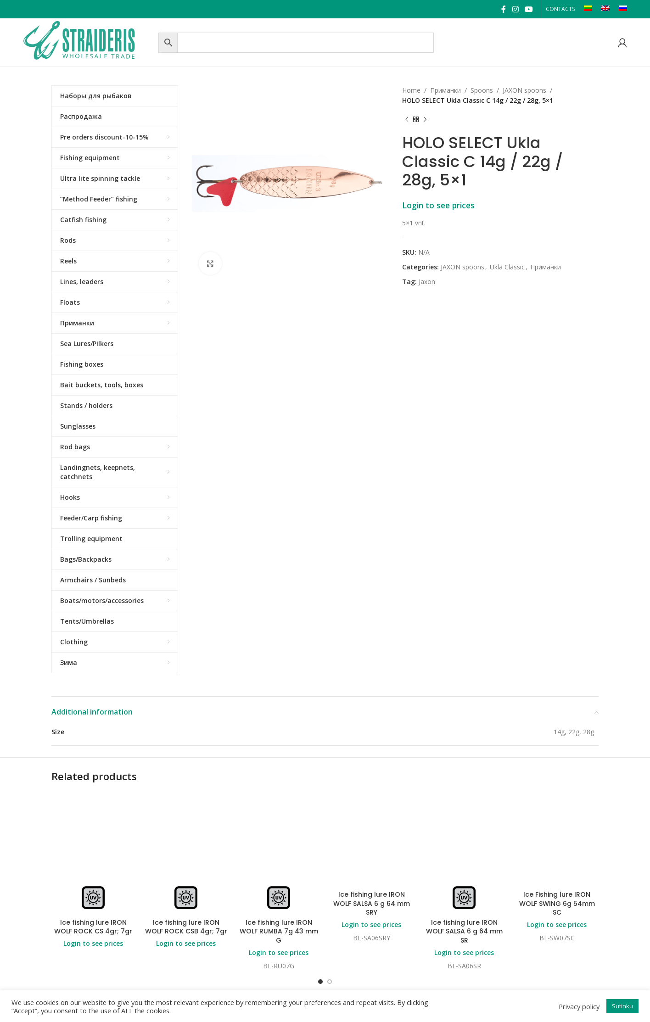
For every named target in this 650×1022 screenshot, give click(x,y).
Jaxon (427, 281)
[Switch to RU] (623, 9)
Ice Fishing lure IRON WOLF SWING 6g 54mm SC (557, 903)
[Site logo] (88, 41)
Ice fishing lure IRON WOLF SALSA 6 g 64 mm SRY (371, 903)
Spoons (482, 90)
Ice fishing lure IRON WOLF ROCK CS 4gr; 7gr (93, 927)
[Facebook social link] (504, 9)
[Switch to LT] (588, 9)
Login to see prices (438, 205)
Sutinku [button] (622, 1006)
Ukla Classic (507, 266)
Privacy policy (579, 1006)
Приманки (445, 90)
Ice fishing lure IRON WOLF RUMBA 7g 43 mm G (279, 931)
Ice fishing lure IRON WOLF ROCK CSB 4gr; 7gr (186, 927)
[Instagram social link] (515, 9)
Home (411, 90)
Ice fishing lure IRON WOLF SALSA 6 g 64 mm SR (464, 931)
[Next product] (425, 119)
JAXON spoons (524, 90)
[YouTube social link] (528, 9)
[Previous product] (406, 119)
